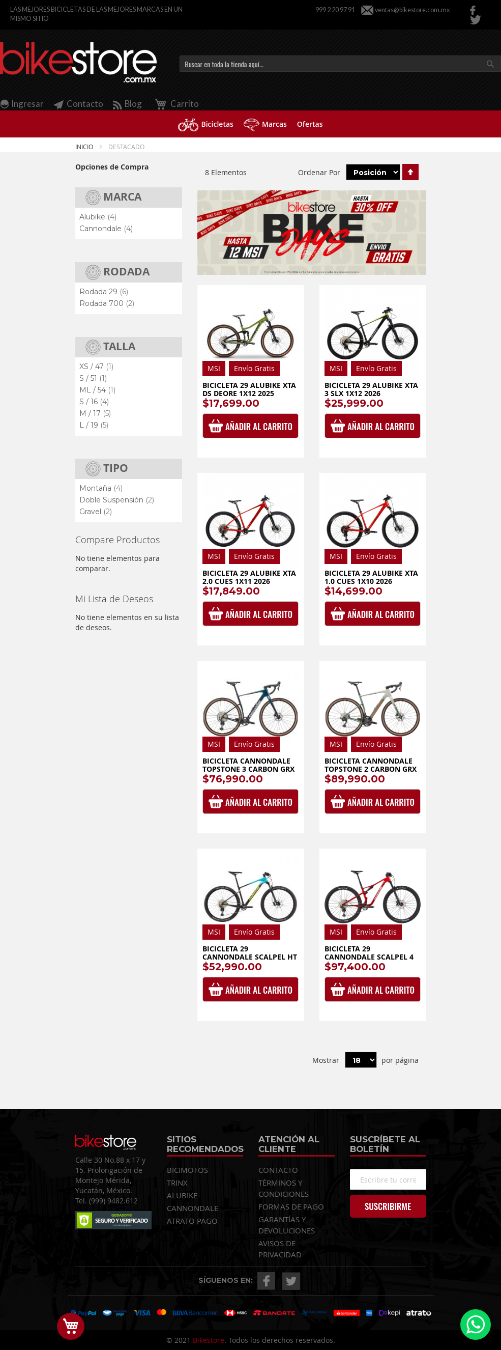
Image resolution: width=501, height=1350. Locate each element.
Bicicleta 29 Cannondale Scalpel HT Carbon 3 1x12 (249, 956)
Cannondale (106, 228)
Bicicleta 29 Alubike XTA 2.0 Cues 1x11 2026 (249, 577)
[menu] (250, 123)
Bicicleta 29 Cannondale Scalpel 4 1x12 (369, 956)
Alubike (97, 216)
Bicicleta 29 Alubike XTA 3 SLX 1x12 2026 (371, 389)
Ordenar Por (319, 172)
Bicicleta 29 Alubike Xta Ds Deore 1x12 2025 (249, 389)
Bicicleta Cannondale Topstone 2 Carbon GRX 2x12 (371, 768)
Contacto (78, 103)
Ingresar (27, 103)
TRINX (177, 1182)
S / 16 (94, 401)
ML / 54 (97, 390)
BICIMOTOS (187, 1170)
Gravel (95, 511)
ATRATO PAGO (192, 1221)
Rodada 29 (103, 291)
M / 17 (95, 413)
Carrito (175, 103)
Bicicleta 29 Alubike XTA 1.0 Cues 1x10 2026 (371, 577)
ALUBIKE (182, 1195)
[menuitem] (205, 123)
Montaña (101, 488)
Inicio (85, 147)
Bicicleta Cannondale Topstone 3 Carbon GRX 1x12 (248, 768)
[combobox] (340, 63)
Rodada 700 (106, 303)
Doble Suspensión (116, 499)
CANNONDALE (192, 1208)
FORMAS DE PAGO (291, 1206)
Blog (127, 103)
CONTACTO (278, 1170)
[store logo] (78, 63)
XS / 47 (96, 366)
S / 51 (93, 378)
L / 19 (93, 425)
